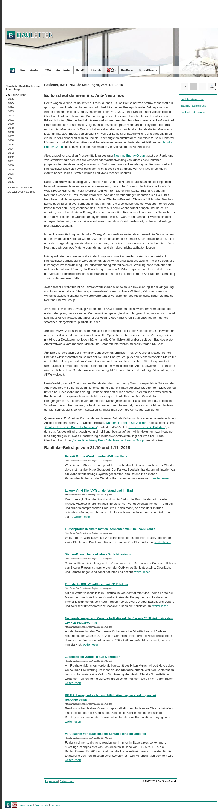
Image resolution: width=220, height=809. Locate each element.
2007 (11, 177)
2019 (11, 128)
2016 (11, 140)
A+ (184, 86)
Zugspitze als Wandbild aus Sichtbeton (92, 656)
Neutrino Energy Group (129, 155)
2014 (11, 148)
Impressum (51, 781)
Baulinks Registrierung (193, 105)
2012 (11, 157)
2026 (11, 99)
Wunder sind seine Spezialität (125, 422)
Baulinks (55, 805)
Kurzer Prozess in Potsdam (147, 427)
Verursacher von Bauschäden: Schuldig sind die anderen (105, 733)
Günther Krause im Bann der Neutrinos (71, 427)
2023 (11, 111)
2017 (11, 136)
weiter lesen (161, 478)
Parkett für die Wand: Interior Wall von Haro (96, 456)
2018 (11, 132)
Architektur (63, 70)
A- (203, 86)
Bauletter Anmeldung (192, 99)
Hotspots (95, 70)
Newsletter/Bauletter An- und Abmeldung (23, 88)
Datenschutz (67, 781)
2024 (11, 107)
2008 (11, 173)
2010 (11, 165)
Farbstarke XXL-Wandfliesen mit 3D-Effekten (96, 584)
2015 (11, 144)
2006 (11, 182)
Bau (22, 70)
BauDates (127, 70)
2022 (11, 115)
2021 (11, 119)
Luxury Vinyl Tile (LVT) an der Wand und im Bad (99, 490)
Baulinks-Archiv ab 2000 (19, 187)
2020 (11, 123)
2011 (11, 161)
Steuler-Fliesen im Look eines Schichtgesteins (98, 554)
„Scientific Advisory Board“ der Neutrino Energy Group (108, 440)
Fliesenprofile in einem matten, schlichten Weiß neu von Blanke (110, 529)
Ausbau (35, 70)
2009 (11, 169)
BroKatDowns (148, 70)
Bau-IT (80, 70)
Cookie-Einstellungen (193, 112)
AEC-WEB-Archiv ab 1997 (20, 191)
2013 (11, 152)
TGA (48, 70)
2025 (11, 103)
